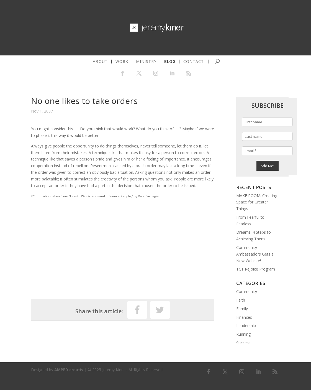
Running (243, 334)
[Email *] (267, 150)
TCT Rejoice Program (255, 269)
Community (246, 291)
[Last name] (267, 136)
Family (242, 308)
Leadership (246, 325)
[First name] (267, 122)
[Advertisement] (122, 247)
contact (193, 61)
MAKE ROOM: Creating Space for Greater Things (256, 202)
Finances (244, 317)
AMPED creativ (68, 369)
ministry (146, 61)
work (121, 61)
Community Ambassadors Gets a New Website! (255, 254)
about (100, 61)
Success (243, 342)
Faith (240, 300)
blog (170, 61)
